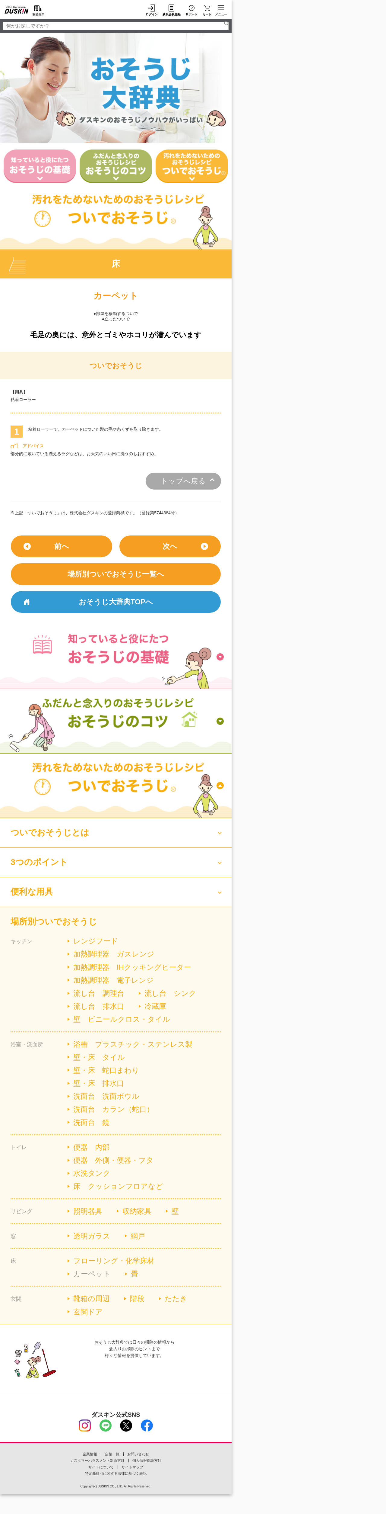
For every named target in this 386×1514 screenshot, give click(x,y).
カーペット (92, 1274)
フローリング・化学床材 (113, 1261)
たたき (176, 1298)
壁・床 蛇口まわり (106, 1070)
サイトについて (101, 1467)
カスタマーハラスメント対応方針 (97, 1460)
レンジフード (95, 941)
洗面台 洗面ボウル (106, 1096)
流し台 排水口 (98, 1006)
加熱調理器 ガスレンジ (113, 954)
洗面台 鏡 (91, 1122)
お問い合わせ (138, 1454)
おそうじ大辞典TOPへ (116, 602)
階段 (137, 1298)
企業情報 (90, 1454)
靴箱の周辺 (91, 1298)
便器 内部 (91, 1147)
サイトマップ (132, 1467)
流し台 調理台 (98, 993)
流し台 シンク (170, 993)
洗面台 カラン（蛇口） (113, 1109)
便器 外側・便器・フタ (113, 1160)
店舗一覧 (112, 1454)
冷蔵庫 (155, 1006)
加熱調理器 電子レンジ (113, 980)
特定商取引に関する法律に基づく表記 (116, 1473)
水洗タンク (91, 1173)
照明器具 (87, 1211)
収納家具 (136, 1211)
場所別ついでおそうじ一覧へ (116, 574)
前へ (61, 546)
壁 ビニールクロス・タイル (121, 1019)
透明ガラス (91, 1236)
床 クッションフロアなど (118, 1186)
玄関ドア (88, 1312)
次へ (170, 546)
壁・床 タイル (99, 1057)
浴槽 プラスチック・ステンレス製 (132, 1044)
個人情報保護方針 (146, 1460)
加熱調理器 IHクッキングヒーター (132, 967)
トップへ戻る (183, 481)
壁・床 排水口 (98, 1083)
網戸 (138, 1236)
